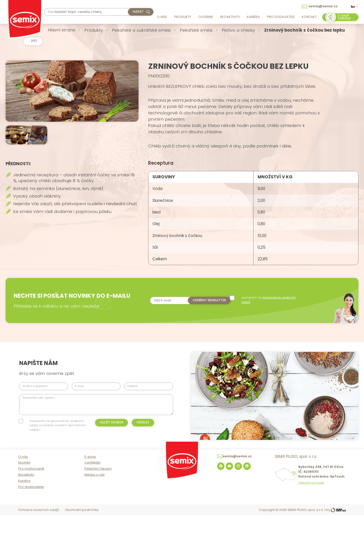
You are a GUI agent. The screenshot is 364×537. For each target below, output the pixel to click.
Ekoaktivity (230, 16)
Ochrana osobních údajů (38, 532)
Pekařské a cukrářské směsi (141, 30)
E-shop (90, 479)
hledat (138, 12)
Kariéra (253, 16)
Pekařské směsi (196, 30)
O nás (162, 16)
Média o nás (94, 497)
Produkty (182, 16)
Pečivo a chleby (238, 30)
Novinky (24, 485)
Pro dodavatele (281, 16)
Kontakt (309, 16)
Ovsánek (205, 16)
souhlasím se (269, 316)
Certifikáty (92, 485)
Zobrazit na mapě (311, 505)
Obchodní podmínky (82, 532)
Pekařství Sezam (98, 491)
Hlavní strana (61, 30)
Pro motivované (31, 491)
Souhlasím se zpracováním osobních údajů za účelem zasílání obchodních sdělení (57, 442)
